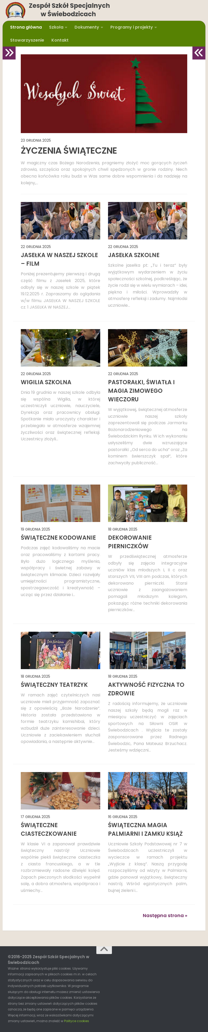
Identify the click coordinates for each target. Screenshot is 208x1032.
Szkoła (56, 27)
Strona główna (26, 27)
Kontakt (60, 40)
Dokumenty (87, 27)
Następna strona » (165, 915)
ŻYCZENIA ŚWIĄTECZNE (69, 150)
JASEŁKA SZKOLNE (133, 255)
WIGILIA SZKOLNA (46, 382)
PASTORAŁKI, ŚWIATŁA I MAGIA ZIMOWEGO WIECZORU (141, 390)
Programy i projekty (131, 27)
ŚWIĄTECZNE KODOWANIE (58, 538)
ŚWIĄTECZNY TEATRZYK (54, 685)
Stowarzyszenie (27, 40)
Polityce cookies (76, 1021)
